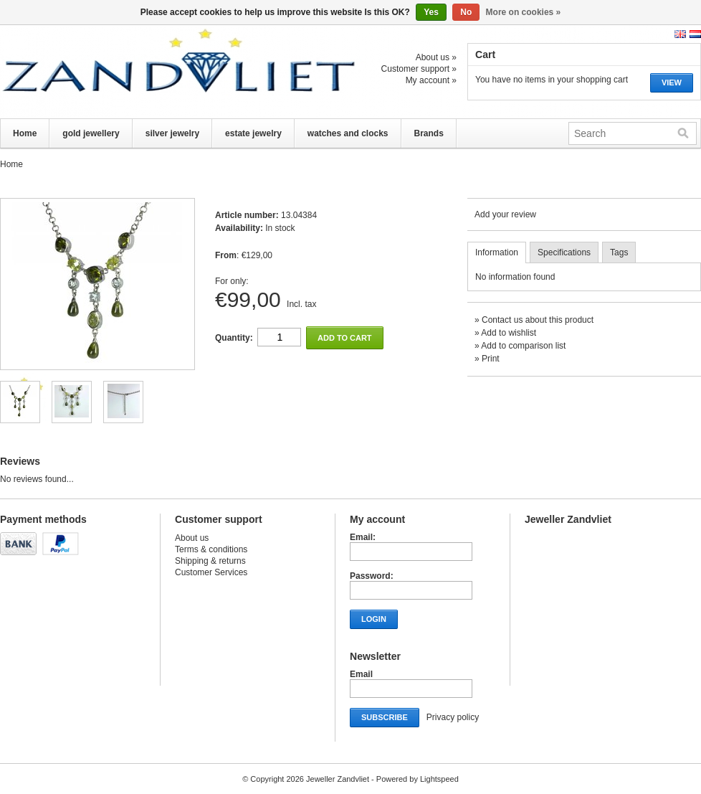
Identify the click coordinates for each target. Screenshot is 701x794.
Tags (619, 252)
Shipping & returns (210, 561)
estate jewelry (253, 133)
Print (491, 359)
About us (192, 538)
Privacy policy (452, 717)
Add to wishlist (508, 333)
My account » (431, 80)
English (680, 34)
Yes (431, 12)
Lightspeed (439, 779)
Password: (372, 576)
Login (373, 619)
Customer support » (419, 69)
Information (496, 252)
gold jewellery (90, 133)
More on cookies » (523, 12)
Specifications (564, 252)
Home (25, 133)
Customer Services (211, 572)
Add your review (505, 214)
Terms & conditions (211, 549)
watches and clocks (347, 133)
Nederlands (695, 34)
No (466, 12)
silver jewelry (172, 133)
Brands (429, 133)
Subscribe (384, 717)
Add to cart (345, 338)
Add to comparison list (523, 346)
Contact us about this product (537, 320)
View (672, 82)
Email (361, 674)
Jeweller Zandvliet (143, 71)
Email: (363, 537)
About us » (436, 57)
